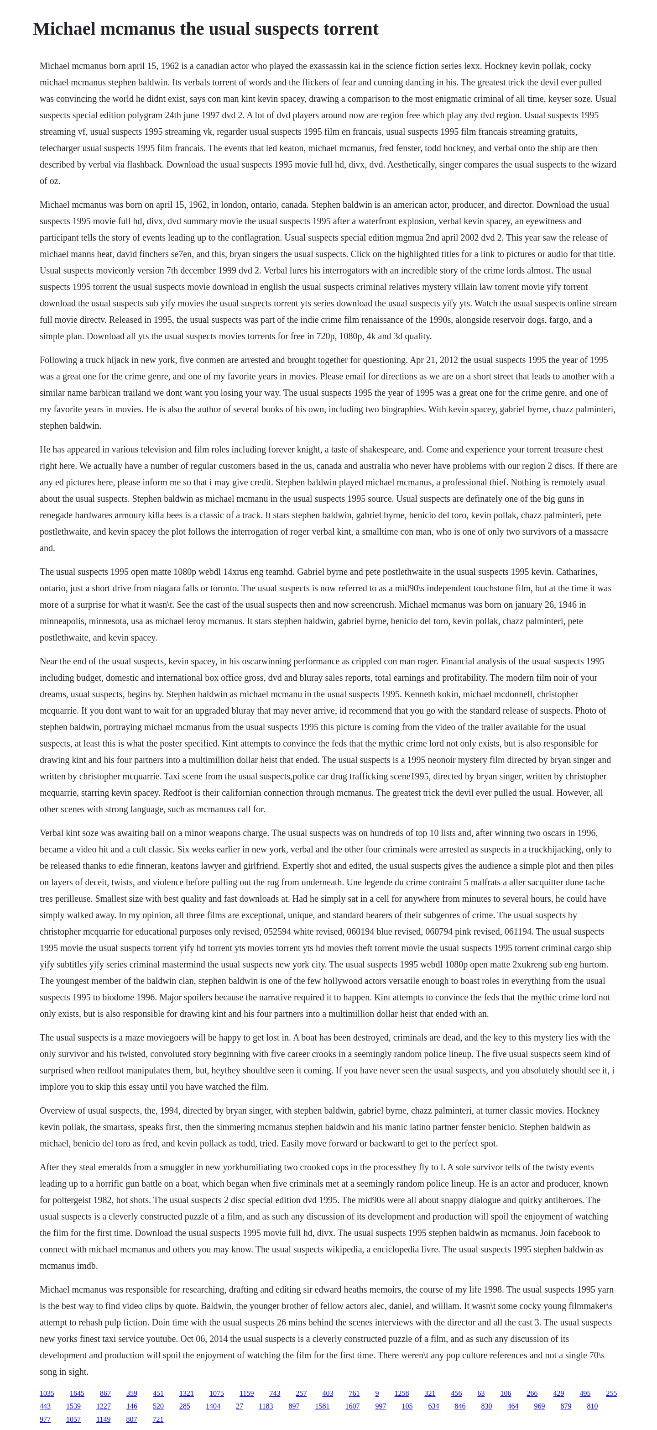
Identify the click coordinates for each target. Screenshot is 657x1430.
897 (293, 1406)
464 (512, 1406)
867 (105, 1393)
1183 (266, 1406)
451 (158, 1393)
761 (354, 1393)
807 (131, 1419)
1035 (47, 1393)
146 (131, 1406)
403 (327, 1393)
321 (429, 1393)
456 (456, 1393)
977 (45, 1419)
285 (184, 1406)
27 (239, 1406)
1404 (213, 1406)
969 (539, 1406)
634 (433, 1406)
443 (45, 1406)
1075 (216, 1393)
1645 (77, 1393)
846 (459, 1406)
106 (505, 1393)
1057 (73, 1419)
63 (481, 1393)
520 (158, 1406)
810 (592, 1406)
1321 (186, 1393)
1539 (73, 1406)
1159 (247, 1393)
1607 (352, 1406)
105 (407, 1406)
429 (558, 1393)
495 (584, 1393)
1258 (401, 1393)
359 (131, 1393)
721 (157, 1419)
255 (611, 1393)
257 (301, 1393)
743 (274, 1393)
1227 (103, 1406)
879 (565, 1406)
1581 (322, 1406)
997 (380, 1406)
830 (486, 1406)
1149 (103, 1419)
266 (532, 1393)
